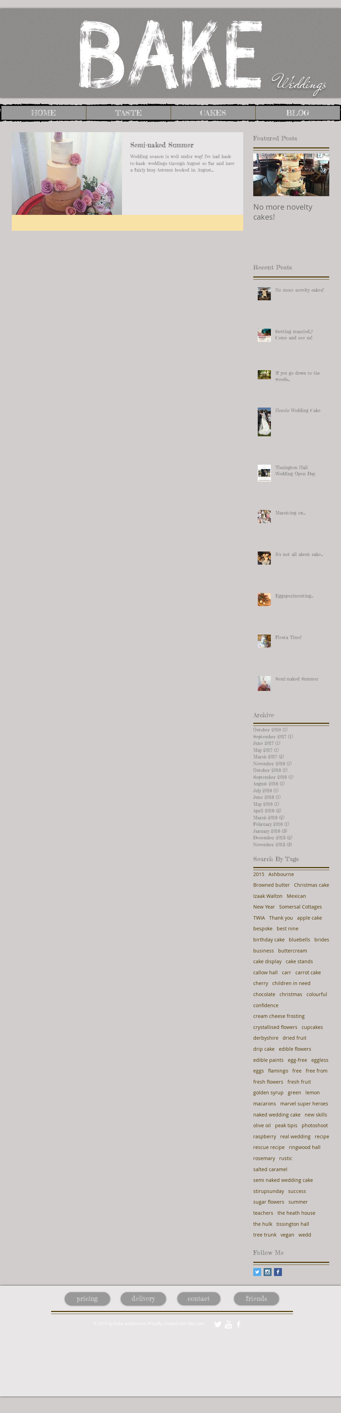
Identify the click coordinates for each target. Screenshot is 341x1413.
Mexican (296, 896)
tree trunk (264, 1234)
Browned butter (271, 885)
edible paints (268, 1060)
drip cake (264, 1049)
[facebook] (238, 1324)
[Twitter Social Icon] (257, 1272)
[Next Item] (318, 175)
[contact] (199, 1298)
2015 (258, 874)
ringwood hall (305, 1147)
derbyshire (265, 1037)
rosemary (264, 1158)
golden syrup (268, 1092)
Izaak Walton (268, 896)
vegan (287, 1234)
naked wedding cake (277, 1114)
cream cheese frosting (279, 1016)
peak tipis (286, 1125)
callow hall (265, 972)
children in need (291, 983)
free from (317, 1070)
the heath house (296, 1213)
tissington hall (292, 1224)
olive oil (262, 1125)
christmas (291, 994)
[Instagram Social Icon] (268, 1272)
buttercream (292, 950)
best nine (288, 928)
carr (286, 972)
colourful (316, 994)
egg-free (297, 1060)
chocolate (264, 994)
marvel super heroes (304, 1103)
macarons (264, 1103)
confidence (265, 1005)
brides (321, 939)
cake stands (299, 961)
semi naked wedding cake (283, 1180)
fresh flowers (268, 1081)
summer (298, 1201)
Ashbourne (281, 874)
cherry (260, 983)
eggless (320, 1060)
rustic (285, 1158)
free (297, 1070)
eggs (258, 1070)
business (263, 950)
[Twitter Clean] (218, 1324)
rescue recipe (269, 1147)
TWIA (259, 917)
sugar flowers (268, 1201)
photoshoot (315, 1125)
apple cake (309, 917)
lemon (312, 1092)
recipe (322, 1136)
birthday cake (269, 939)
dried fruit (294, 1037)
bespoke (263, 928)
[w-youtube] (228, 1324)
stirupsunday (268, 1191)
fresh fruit (299, 1081)
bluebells (299, 939)
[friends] (256, 1298)
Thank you (281, 917)
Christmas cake (311, 885)
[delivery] (143, 1298)
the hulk (262, 1224)
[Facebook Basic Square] (278, 1272)
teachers (263, 1213)
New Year (264, 906)
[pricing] (87, 1298)
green (294, 1092)
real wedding (295, 1136)
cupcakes (312, 1027)
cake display (267, 961)
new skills (316, 1114)
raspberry (264, 1136)
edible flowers (295, 1049)
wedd (305, 1234)
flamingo (278, 1070)
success (297, 1191)
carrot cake (308, 972)
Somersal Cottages (300, 906)
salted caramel (270, 1169)
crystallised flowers (275, 1027)
